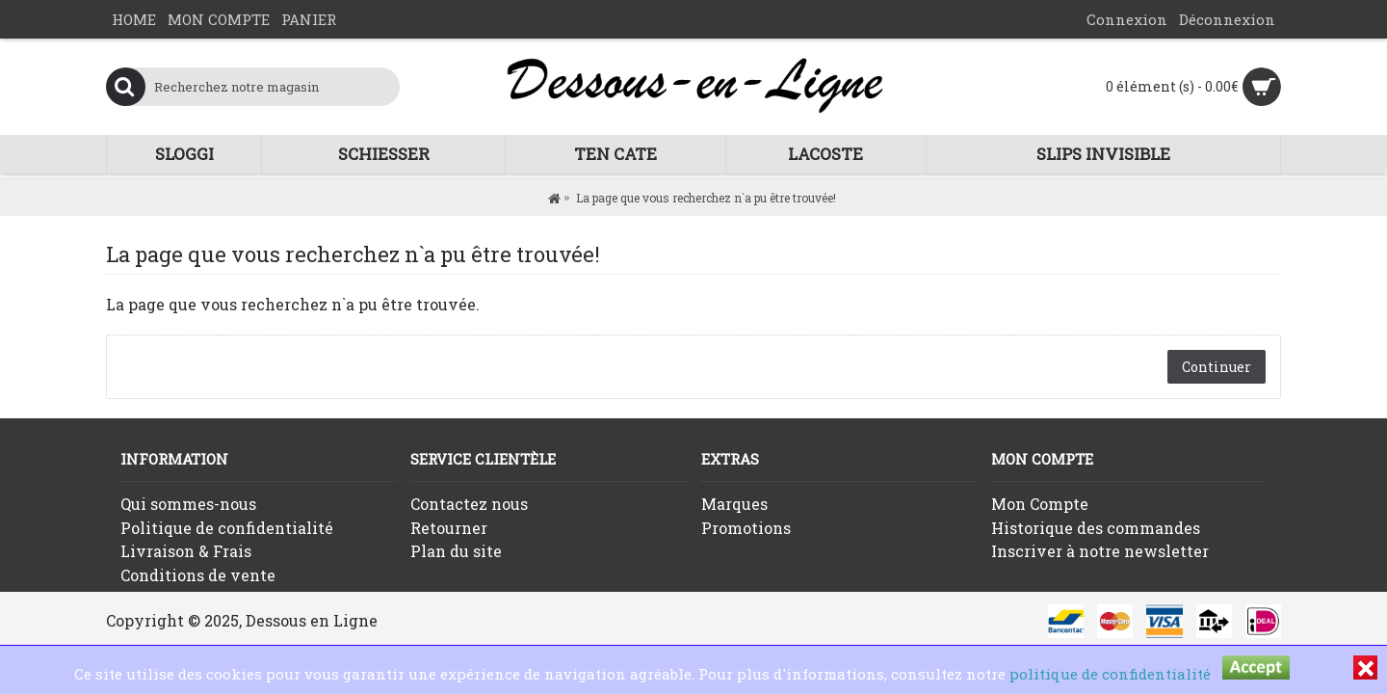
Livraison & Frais (185, 551)
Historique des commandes (1095, 528)
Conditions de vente (197, 575)
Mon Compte (1039, 504)
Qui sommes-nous (188, 504)
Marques (734, 504)
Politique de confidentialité (226, 528)
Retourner (448, 528)
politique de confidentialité (1110, 673)
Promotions (746, 528)
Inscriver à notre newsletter (1100, 551)
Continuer (1216, 367)
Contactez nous (469, 504)
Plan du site (456, 551)
